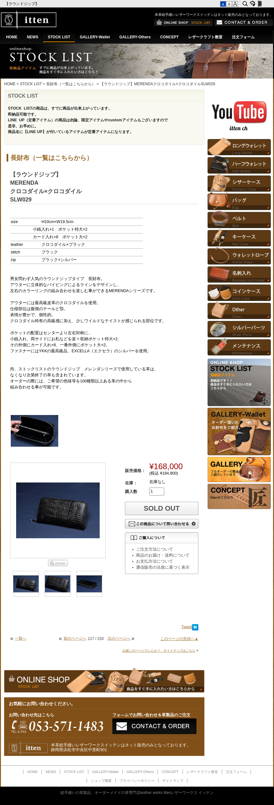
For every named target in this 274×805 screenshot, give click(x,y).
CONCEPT (169, 37)
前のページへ (75, 638)
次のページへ (119, 638)
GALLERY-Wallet (95, 37)
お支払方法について (154, 561)
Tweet (186, 627)
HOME (11, 37)
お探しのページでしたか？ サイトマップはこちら (158, 650)
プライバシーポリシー (137, 781)
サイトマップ (172, 781)
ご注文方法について (154, 549)
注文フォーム (243, 37)
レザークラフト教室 (205, 37)
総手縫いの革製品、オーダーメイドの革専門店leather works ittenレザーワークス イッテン (137, 792)
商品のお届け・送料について (163, 555)
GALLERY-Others (135, 37)
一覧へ (20, 638)
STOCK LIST (59, 37)
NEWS (32, 37)
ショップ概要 (101, 781)
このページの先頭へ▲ (179, 638)
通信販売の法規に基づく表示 (163, 567)
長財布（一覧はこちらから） (71, 84)
